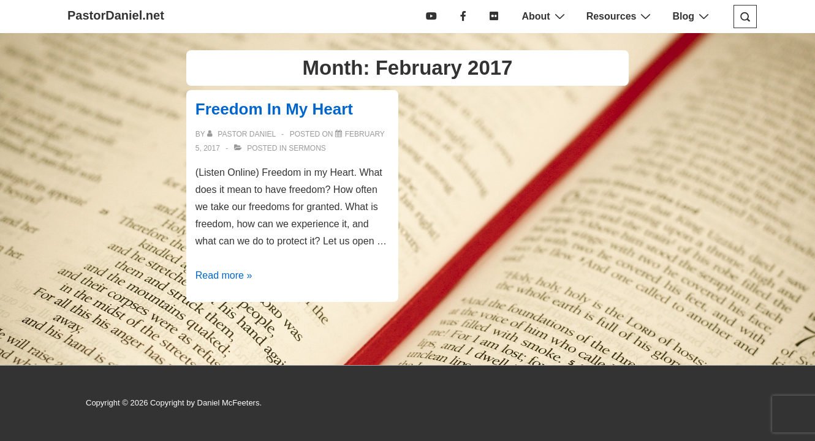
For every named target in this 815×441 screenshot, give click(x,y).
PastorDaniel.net (115, 15)
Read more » (223, 275)
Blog (692, 15)
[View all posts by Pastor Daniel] (242, 134)
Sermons (307, 148)
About (544, 15)
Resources (620, 15)
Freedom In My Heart (274, 109)
